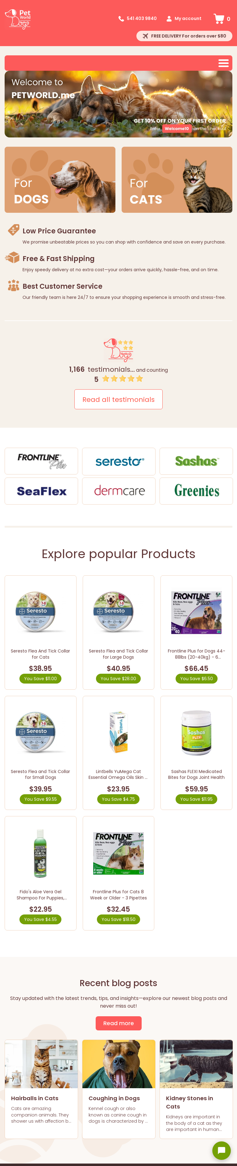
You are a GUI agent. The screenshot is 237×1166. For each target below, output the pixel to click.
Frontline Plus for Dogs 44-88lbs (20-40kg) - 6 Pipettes (196, 657)
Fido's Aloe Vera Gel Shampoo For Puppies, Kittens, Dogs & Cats (40, 898)
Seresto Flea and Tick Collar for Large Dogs (118, 654)
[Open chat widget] (221, 1150)
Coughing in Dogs (114, 1098)
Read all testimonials (118, 399)
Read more (118, 1023)
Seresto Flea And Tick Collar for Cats (40, 654)
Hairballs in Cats (34, 1098)
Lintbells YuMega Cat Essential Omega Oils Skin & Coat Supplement (118, 777)
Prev (12, 104)
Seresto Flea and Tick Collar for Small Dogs (40, 774)
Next (224, 104)
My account (188, 18)
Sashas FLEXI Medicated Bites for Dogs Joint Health (196, 774)
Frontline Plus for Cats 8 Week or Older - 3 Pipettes (118, 895)
